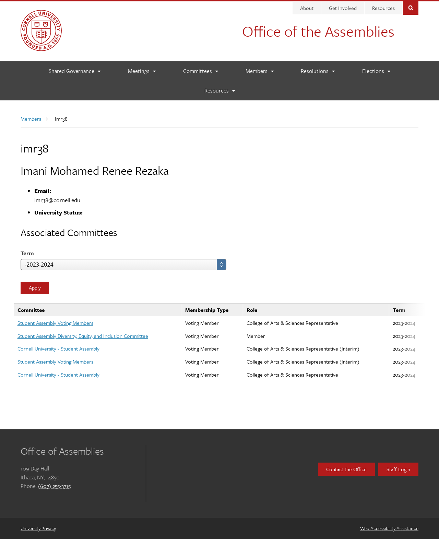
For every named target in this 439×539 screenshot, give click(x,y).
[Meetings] (141, 71)
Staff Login (398, 469)
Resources (383, 8)
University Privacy (38, 528)
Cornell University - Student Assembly (58, 348)
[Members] (259, 71)
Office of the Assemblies (318, 30)
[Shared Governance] (74, 71)
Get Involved (343, 8)
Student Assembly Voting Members (55, 323)
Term (27, 253)
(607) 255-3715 (54, 486)
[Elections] (376, 71)
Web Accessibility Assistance (389, 528)
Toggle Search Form (410, 7)
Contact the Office (346, 469)
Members (31, 118)
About (306, 8)
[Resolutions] (317, 71)
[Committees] (200, 71)
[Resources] (219, 90)
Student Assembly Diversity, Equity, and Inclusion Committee (82, 336)
